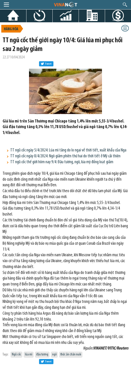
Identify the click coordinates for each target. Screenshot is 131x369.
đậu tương (42, 354)
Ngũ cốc (16, 354)
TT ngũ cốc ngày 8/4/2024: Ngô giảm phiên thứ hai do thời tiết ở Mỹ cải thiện (65, 156)
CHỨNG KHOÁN (118, 20)
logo (65, 4)
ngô (54, 354)
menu (6, 5)
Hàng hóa (11, 29)
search (125, 5)
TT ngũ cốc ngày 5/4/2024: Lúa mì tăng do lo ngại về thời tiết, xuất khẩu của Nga (68, 150)
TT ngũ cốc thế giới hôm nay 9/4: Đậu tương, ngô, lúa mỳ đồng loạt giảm (61, 162)
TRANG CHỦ (13, 20)
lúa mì (28, 354)
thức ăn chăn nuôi (70, 354)
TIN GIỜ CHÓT (39, 20)
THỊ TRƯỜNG (65, 20)
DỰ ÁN (92, 20)
